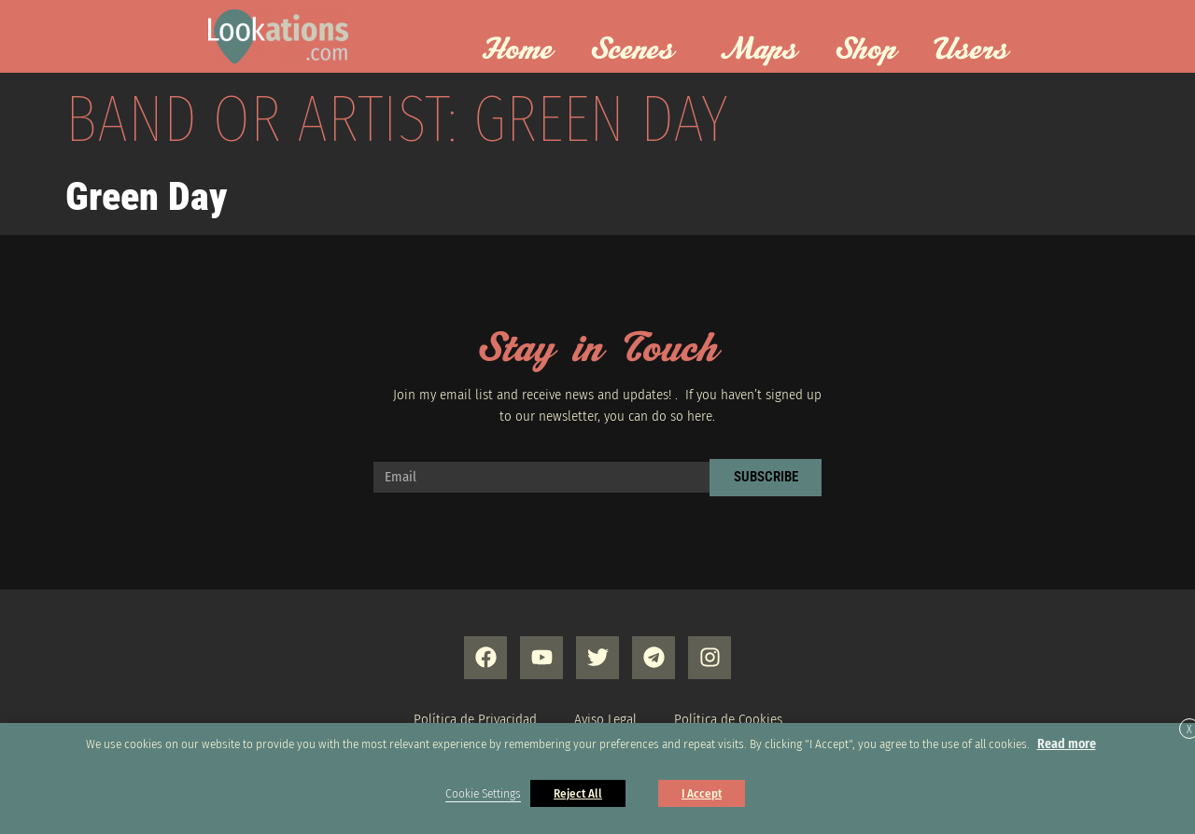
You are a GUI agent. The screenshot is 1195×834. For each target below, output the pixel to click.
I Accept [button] (702, 793)
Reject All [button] (578, 793)
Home (517, 50)
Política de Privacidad (475, 719)
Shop (865, 50)
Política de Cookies (728, 719)
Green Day (146, 196)
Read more (1066, 744)
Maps (759, 50)
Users (976, 50)
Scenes (636, 50)
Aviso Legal (605, 719)
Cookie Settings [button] (483, 793)
